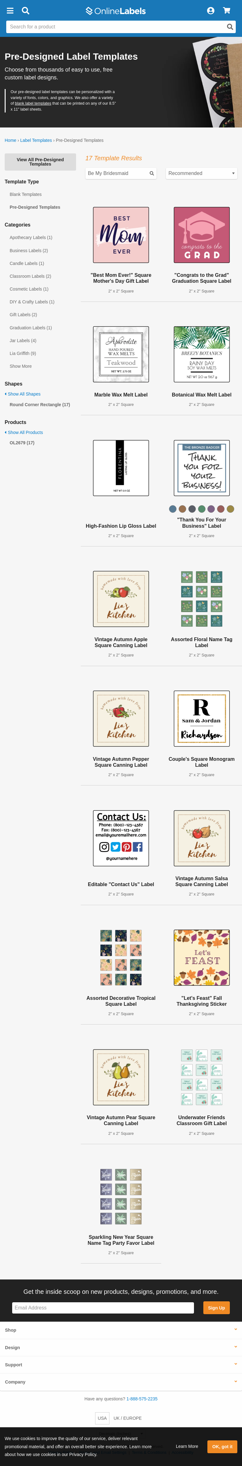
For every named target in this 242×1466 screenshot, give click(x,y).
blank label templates (33, 103)
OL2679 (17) (22, 442)
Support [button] (13, 1364)
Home (10, 140)
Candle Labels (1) (27, 263)
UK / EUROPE (128, 1418)
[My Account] (210, 11)
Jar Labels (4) (23, 340)
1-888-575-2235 (142, 1398)
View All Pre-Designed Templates (40, 162)
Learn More (187, 1446)
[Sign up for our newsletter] (103, 1308)
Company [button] (15, 1381)
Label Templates (36, 140)
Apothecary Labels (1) (31, 237)
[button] (9, 11)
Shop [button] (10, 1330)
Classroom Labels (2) (30, 276)
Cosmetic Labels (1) (29, 289)
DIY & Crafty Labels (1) (32, 301)
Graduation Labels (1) (31, 327)
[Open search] (230, 26)
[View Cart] (226, 10)
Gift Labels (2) (23, 314)
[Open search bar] (25, 11)
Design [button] (12, 1347)
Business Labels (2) (29, 250)
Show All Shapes (23, 393)
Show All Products (24, 432)
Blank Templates (25, 194)
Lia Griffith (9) (23, 353)
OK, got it (222, 1446)
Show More (21, 366)
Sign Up (216, 1307)
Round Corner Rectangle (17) (40, 404)
